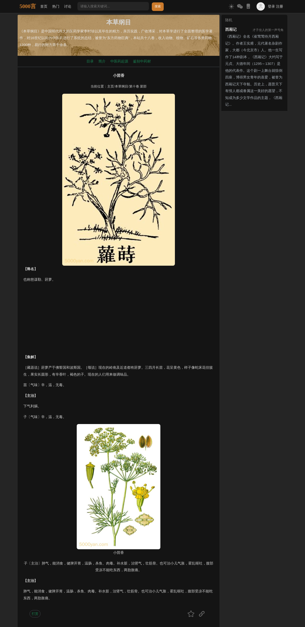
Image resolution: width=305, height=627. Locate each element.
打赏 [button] (35, 614)
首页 (43, 6)
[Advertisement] (118, 320)
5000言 (28, 6)
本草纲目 (121, 86)
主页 (110, 86)
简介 (102, 61)
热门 (55, 6)
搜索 (158, 6)
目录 (90, 61)
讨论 (67, 6)
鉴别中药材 (142, 61)
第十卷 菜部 (138, 86)
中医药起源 (119, 61)
